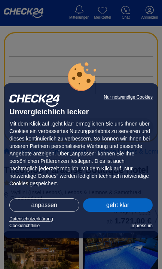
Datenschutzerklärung (31, 219)
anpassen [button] (44, 205)
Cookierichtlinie (24, 225)
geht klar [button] (117, 205)
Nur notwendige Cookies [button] (128, 97)
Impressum (142, 225)
